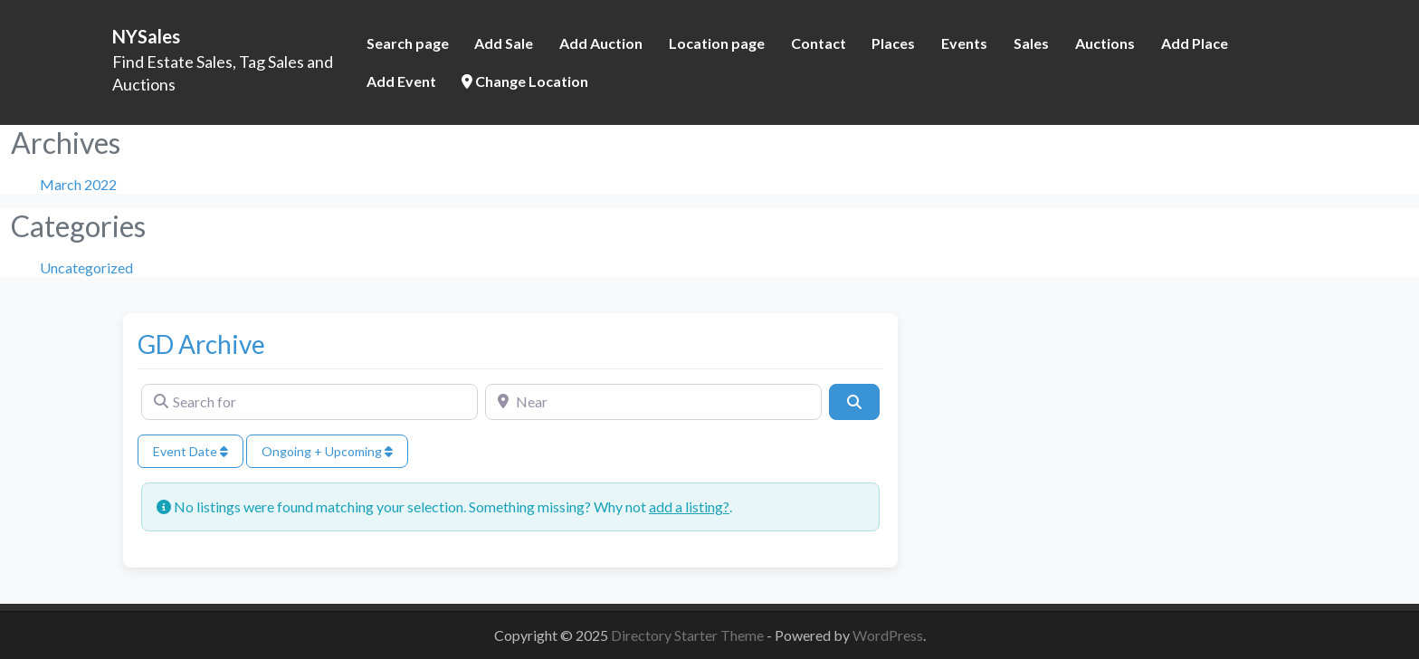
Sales (1031, 43)
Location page (717, 43)
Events (964, 43)
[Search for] (309, 402)
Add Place (1194, 43)
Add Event (401, 81)
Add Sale (503, 43)
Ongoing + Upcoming (327, 451)
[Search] (854, 402)
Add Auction (601, 43)
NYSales (146, 36)
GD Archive (201, 344)
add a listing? (689, 506)
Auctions (1105, 43)
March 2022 (78, 184)
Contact (818, 43)
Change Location (525, 81)
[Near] (653, 402)
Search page (408, 43)
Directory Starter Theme (689, 635)
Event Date (190, 451)
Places (893, 43)
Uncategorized (86, 267)
